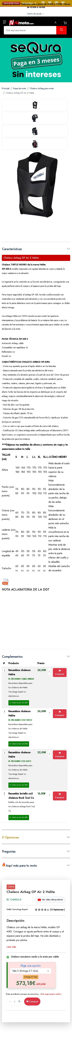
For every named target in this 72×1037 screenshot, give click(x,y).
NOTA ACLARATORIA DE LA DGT (25, 589)
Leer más (11, 947)
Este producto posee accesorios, (34, 994)
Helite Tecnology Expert (17, 909)
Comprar (59, 672)
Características (12, 249)
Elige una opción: (30, 966)
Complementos (12, 656)
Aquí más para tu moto (19, 865)
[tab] (35, 105)
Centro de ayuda (34, 13)
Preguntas (9, 851)
